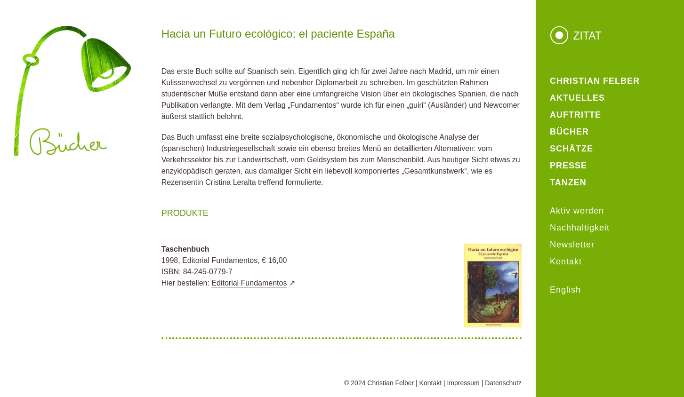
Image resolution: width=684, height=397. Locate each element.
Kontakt (430, 383)
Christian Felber (390, 383)
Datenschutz (503, 383)
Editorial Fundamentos (249, 283)
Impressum (463, 383)
